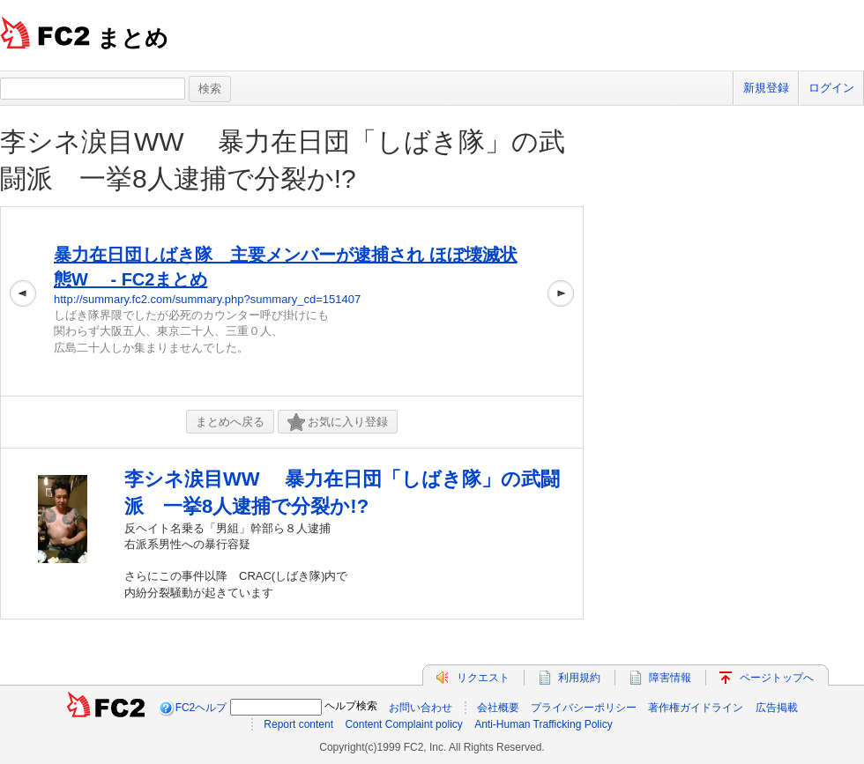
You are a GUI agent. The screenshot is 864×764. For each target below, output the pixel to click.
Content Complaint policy (403, 724)
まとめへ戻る (230, 421)
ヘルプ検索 (350, 706)
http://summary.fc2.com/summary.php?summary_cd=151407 (207, 299)
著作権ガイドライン (695, 707)
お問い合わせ (420, 707)
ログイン (831, 87)
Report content (298, 724)
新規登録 (766, 87)
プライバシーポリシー (584, 707)
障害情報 (670, 677)
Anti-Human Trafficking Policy (543, 724)
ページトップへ (777, 677)
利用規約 (579, 677)
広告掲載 (777, 707)
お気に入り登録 (337, 422)
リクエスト (483, 677)
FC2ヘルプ (201, 707)
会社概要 (498, 707)
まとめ (132, 38)
